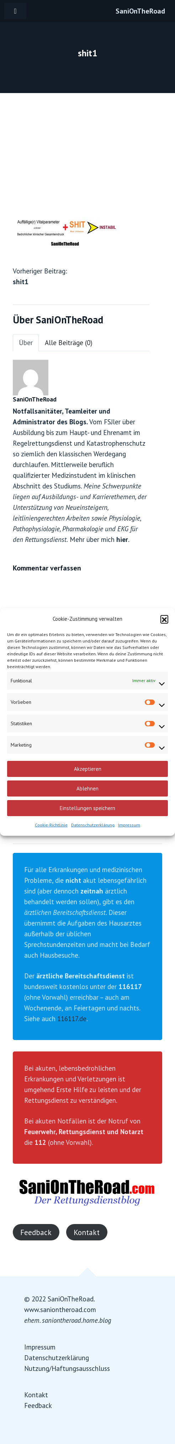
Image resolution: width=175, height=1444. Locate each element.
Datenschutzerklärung (93, 825)
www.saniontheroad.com (60, 1309)
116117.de (71, 1018)
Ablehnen (87, 788)
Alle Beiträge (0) (68, 342)
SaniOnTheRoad (140, 11)
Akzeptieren (87, 768)
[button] (164, 619)
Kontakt (87, 1232)
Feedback (36, 1232)
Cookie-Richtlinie (51, 825)
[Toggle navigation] (15, 11)
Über (26, 342)
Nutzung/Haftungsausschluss (67, 1368)
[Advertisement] (87, 146)
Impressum (129, 825)
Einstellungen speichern (87, 808)
